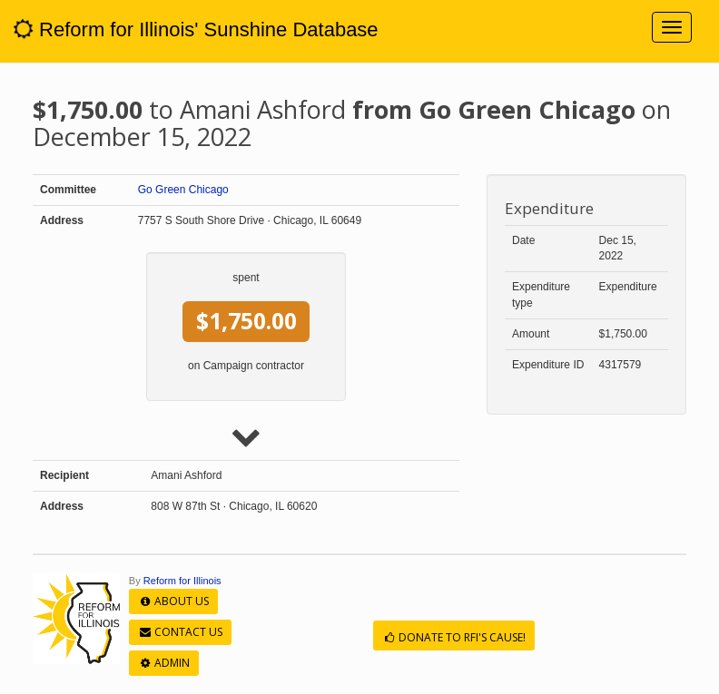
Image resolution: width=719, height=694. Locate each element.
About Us (173, 601)
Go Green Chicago (183, 189)
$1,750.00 (246, 321)
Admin (164, 662)
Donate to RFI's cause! (454, 637)
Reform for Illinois (182, 580)
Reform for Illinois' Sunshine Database (196, 29)
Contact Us (180, 632)
